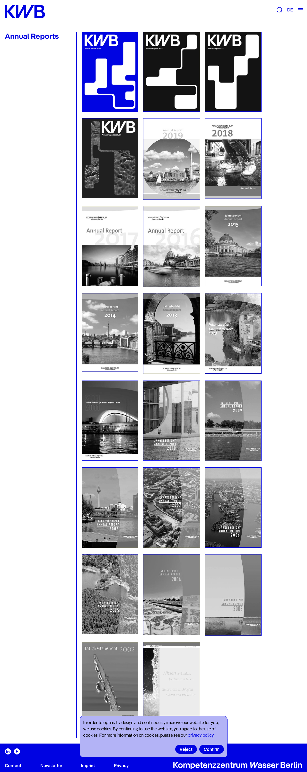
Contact (13, 765)
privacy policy (200, 735)
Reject (186, 749)
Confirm (211, 749)
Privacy (121, 765)
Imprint (88, 765)
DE (290, 10)
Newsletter (51, 765)
